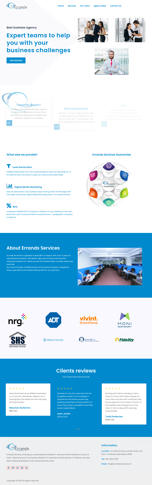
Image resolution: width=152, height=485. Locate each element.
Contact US (115, 6)
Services (72, 6)
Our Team (85, 6)
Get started (16, 61)
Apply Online (100, 6)
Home (61, 6)
